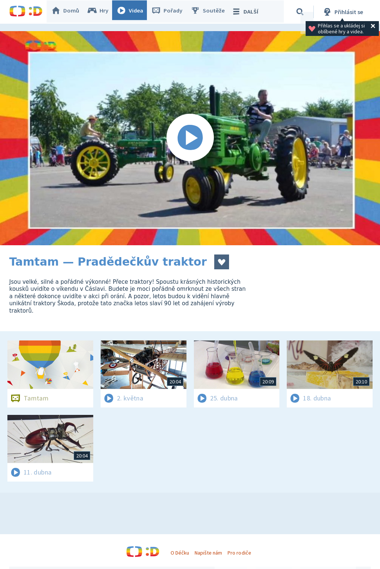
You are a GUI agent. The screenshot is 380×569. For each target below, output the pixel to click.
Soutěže (211, 11)
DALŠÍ (248, 11)
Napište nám (208, 552)
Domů (68, 11)
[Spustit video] (190, 138)
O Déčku (180, 552)
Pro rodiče (239, 552)
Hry (101, 11)
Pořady (170, 11)
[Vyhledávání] (301, 12)
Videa (133, 11)
